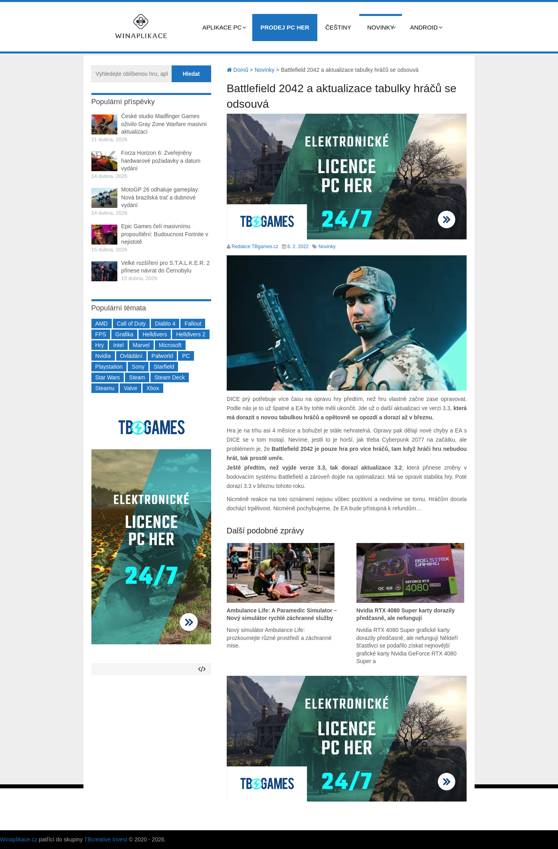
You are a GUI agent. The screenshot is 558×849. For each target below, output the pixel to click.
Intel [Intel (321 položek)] (118, 345)
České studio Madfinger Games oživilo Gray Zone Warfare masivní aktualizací (164, 124)
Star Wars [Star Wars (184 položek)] (107, 377)
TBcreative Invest (105, 839)
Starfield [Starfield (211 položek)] (164, 366)
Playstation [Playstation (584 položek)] (109, 366)
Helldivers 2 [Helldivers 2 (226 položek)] (190, 334)
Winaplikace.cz (18, 839)
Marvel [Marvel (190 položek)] (141, 345)
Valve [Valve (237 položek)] (130, 388)
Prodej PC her (284, 27)
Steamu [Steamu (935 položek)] (105, 388)
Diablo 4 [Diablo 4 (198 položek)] (165, 323)
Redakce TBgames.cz (255, 246)
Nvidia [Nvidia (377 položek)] (103, 356)
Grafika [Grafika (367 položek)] (124, 334)
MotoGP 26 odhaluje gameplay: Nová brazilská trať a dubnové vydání (160, 197)
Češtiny (338, 27)
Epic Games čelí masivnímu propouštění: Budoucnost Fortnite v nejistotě (164, 234)
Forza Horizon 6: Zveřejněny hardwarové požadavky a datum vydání (160, 161)
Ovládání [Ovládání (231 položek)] (131, 356)
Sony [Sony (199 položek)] (138, 366)
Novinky (380, 27)
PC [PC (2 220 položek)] (186, 356)
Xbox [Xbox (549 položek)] (152, 388)
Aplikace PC (221, 27)
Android (423, 27)
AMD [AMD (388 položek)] (101, 323)
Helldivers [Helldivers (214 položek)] (154, 334)
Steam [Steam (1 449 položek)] (137, 377)
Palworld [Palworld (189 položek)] (162, 356)
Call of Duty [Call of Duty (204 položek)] (131, 323)
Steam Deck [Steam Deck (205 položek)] (169, 377)
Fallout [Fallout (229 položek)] (192, 323)
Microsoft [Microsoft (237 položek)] (170, 345)
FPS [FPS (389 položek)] (100, 334)
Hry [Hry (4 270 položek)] (99, 345)
